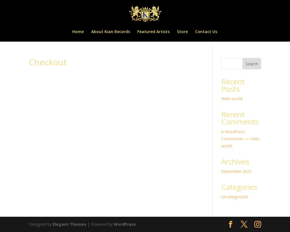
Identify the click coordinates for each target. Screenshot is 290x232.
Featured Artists (153, 32)
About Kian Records (110, 32)
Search (252, 63)
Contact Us (206, 32)
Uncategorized (234, 196)
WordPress (125, 224)
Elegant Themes (69, 224)
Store (182, 32)
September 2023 (236, 171)
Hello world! (232, 98)
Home (78, 32)
